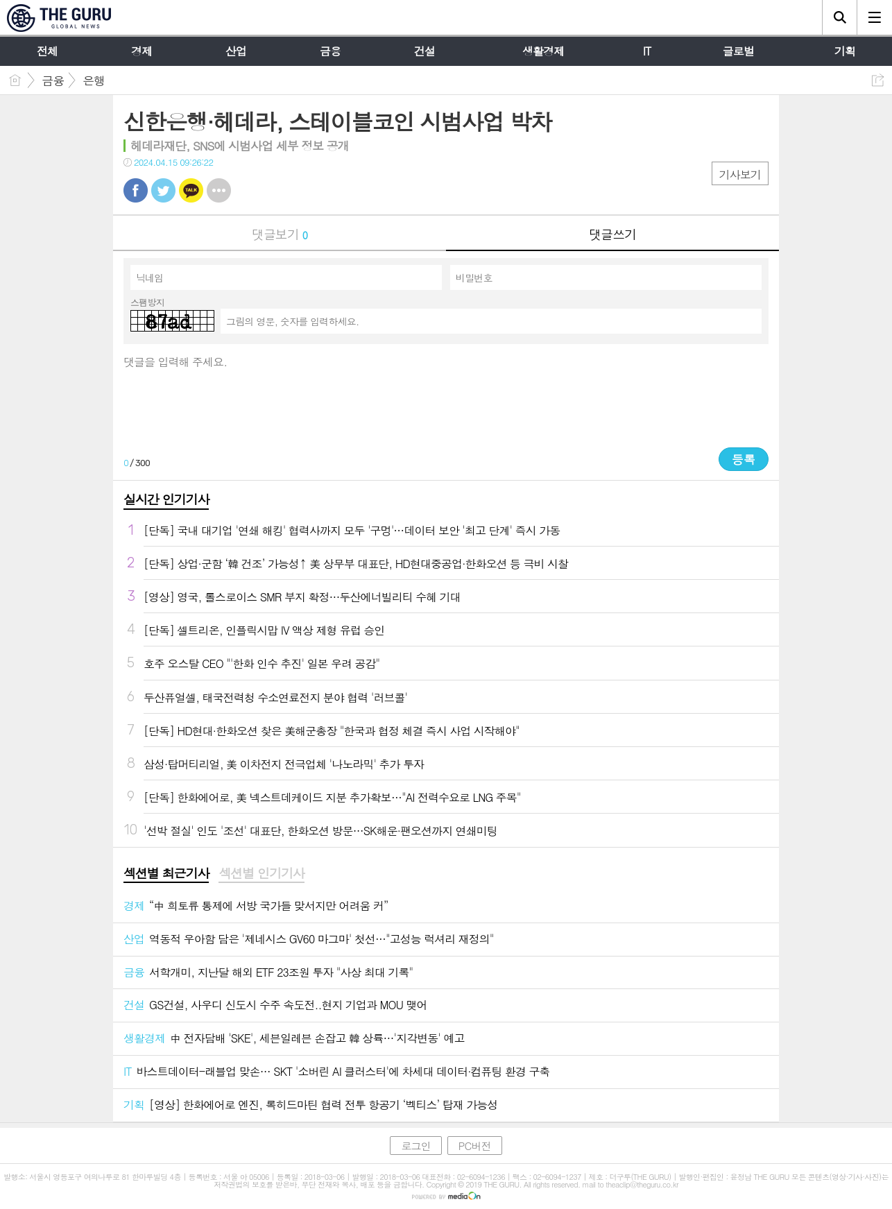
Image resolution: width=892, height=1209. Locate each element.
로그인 (415, 1145)
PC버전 (474, 1145)
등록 (743, 459)
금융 (53, 80)
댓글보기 (279, 234)
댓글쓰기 (612, 234)
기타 (219, 190)
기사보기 (740, 174)
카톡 (191, 190)
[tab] (166, 874)
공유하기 (878, 80)
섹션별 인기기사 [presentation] (261, 873)
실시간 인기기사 (166, 499)
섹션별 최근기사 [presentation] (166, 873)
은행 (94, 80)
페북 (135, 190)
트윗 (163, 190)
